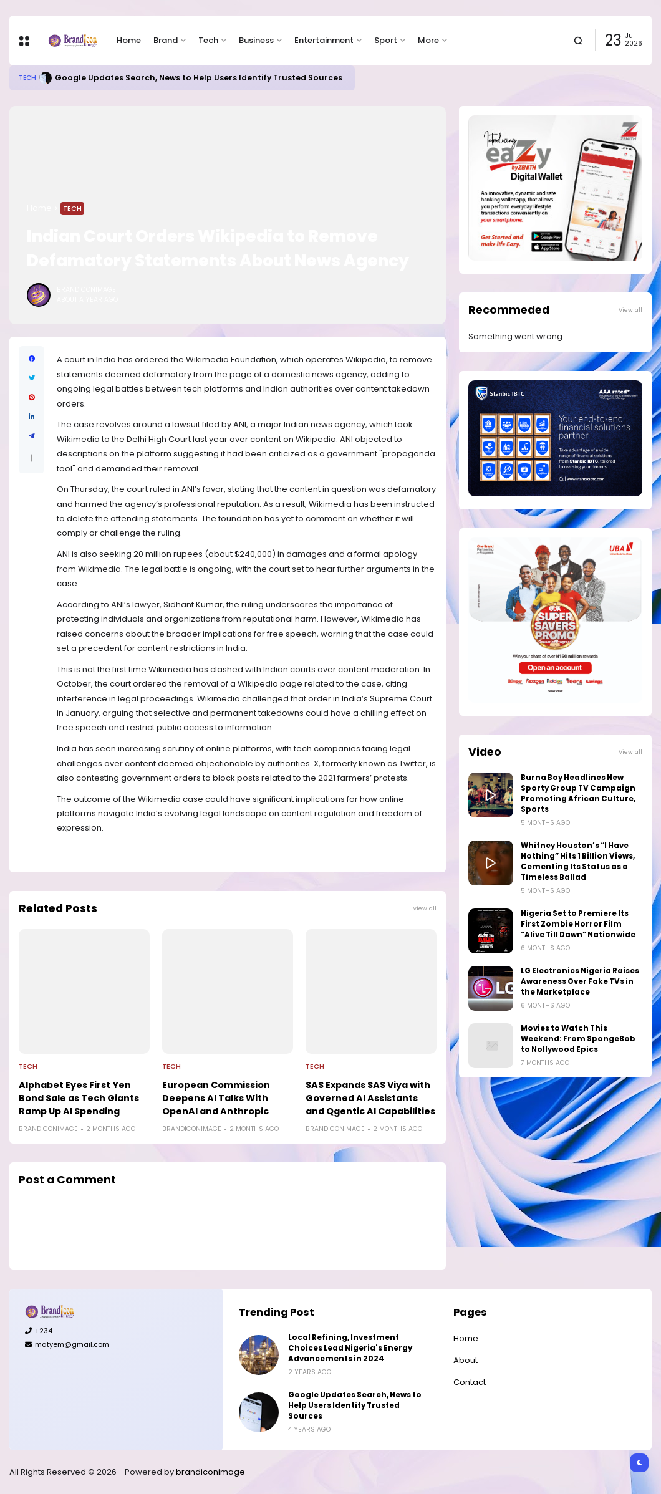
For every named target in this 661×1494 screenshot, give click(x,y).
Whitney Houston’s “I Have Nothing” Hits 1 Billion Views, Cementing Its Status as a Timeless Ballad (578, 861)
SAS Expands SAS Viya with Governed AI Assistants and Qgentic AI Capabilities (370, 1098)
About (465, 1360)
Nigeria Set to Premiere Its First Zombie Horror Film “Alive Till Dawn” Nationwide (578, 924)
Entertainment (324, 40)
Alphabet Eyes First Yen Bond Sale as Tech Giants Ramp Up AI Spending (79, 1098)
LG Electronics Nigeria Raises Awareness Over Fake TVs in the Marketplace (580, 981)
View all (425, 908)
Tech (208, 40)
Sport (385, 40)
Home (129, 40)
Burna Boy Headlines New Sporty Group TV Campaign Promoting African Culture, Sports (578, 793)
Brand (165, 40)
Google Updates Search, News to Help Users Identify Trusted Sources (198, 77)
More (428, 40)
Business (256, 40)
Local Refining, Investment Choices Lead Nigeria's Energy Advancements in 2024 (350, 1348)
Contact (469, 1382)
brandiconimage (210, 1472)
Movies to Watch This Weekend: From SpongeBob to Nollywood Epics (578, 1038)
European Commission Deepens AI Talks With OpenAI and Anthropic (216, 1098)
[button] (31, 458)
